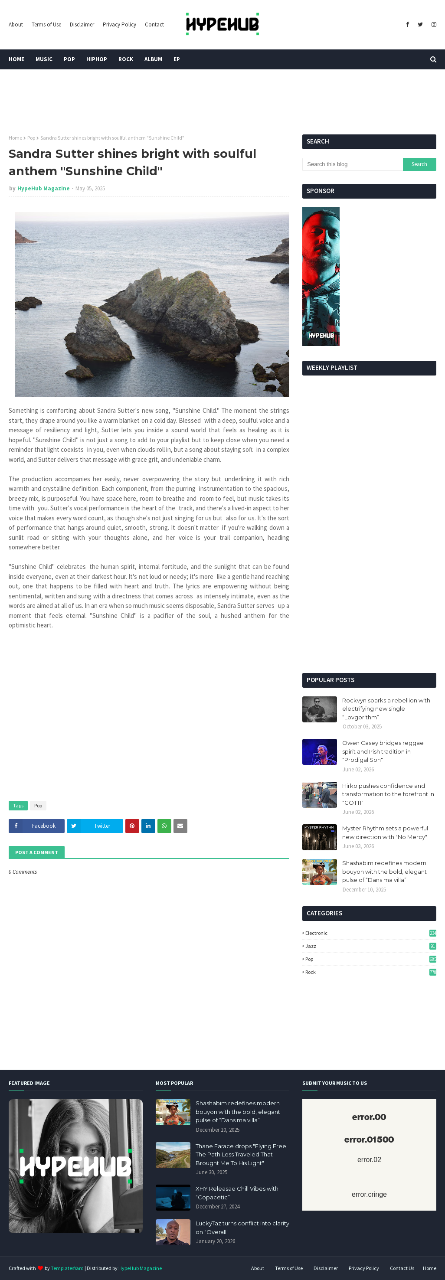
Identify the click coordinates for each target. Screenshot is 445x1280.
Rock (370, 972)
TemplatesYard (67, 1268)
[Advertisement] (369, 606)
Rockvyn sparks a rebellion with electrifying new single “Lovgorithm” (386, 709)
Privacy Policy (119, 24)
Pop (31, 137)
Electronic (370, 933)
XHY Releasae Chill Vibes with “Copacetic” (237, 1193)
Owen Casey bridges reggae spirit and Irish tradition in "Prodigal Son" (383, 751)
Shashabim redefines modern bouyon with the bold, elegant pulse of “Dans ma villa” (384, 871)
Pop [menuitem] (69, 59)
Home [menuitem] (16, 59)
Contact (154, 24)
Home (15, 137)
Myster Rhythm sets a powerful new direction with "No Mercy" (385, 832)
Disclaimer (82, 24)
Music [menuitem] (44, 59)
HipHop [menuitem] (96, 59)
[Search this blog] (352, 164)
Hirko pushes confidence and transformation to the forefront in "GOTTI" (388, 794)
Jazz (370, 946)
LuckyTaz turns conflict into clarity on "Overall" (242, 1227)
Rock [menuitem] (125, 59)
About (16, 24)
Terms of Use (46, 24)
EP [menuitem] (176, 59)
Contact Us (402, 1268)
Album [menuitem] (153, 59)
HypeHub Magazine (43, 188)
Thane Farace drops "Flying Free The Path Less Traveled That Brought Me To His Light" (241, 1154)
